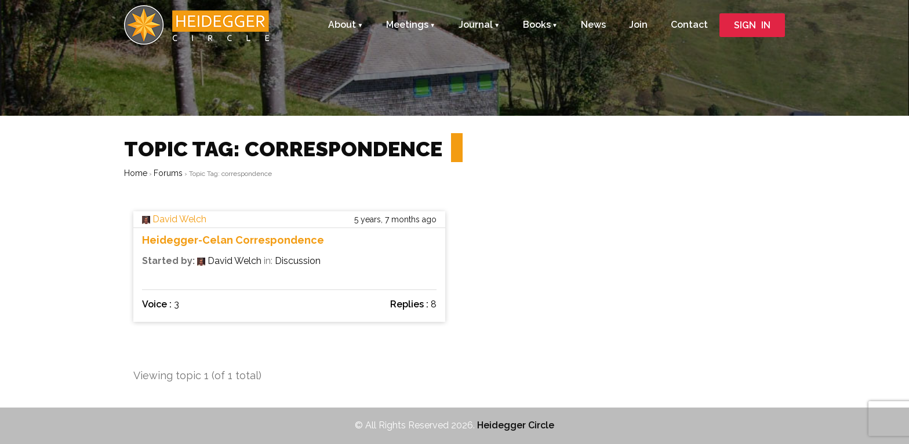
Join (638, 24)
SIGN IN (752, 25)
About (342, 24)
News (593, 24)
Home (135, 173)
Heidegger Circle (515, 425)
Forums (168, 173)
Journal (476, 24)
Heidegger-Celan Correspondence (233, 240)
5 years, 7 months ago (395, 219)
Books (537, 24)
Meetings (407, 24)
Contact (689, 24)
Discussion (298, 260)
